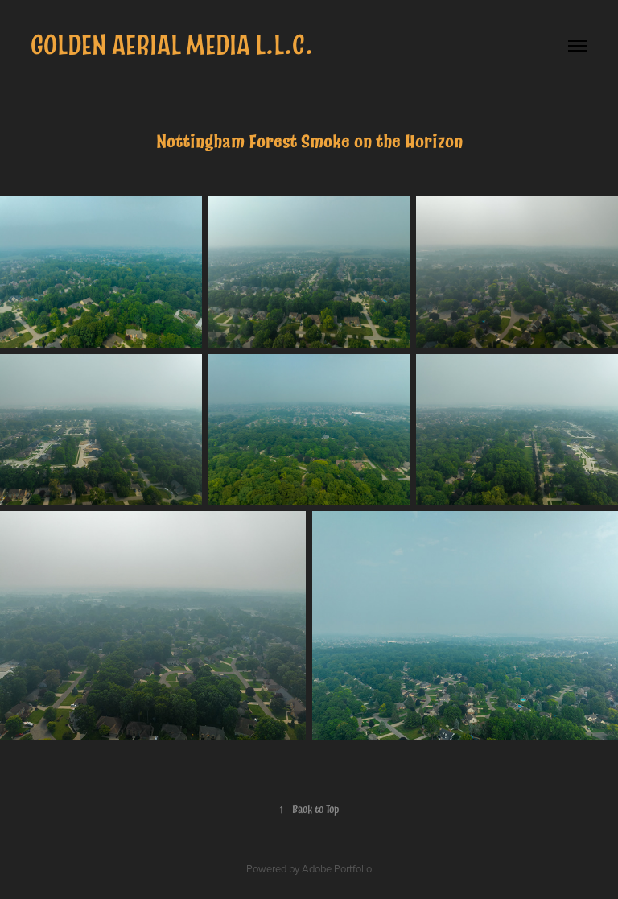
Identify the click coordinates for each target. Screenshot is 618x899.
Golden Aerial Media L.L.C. (172, 45)
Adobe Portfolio (337, 868)
